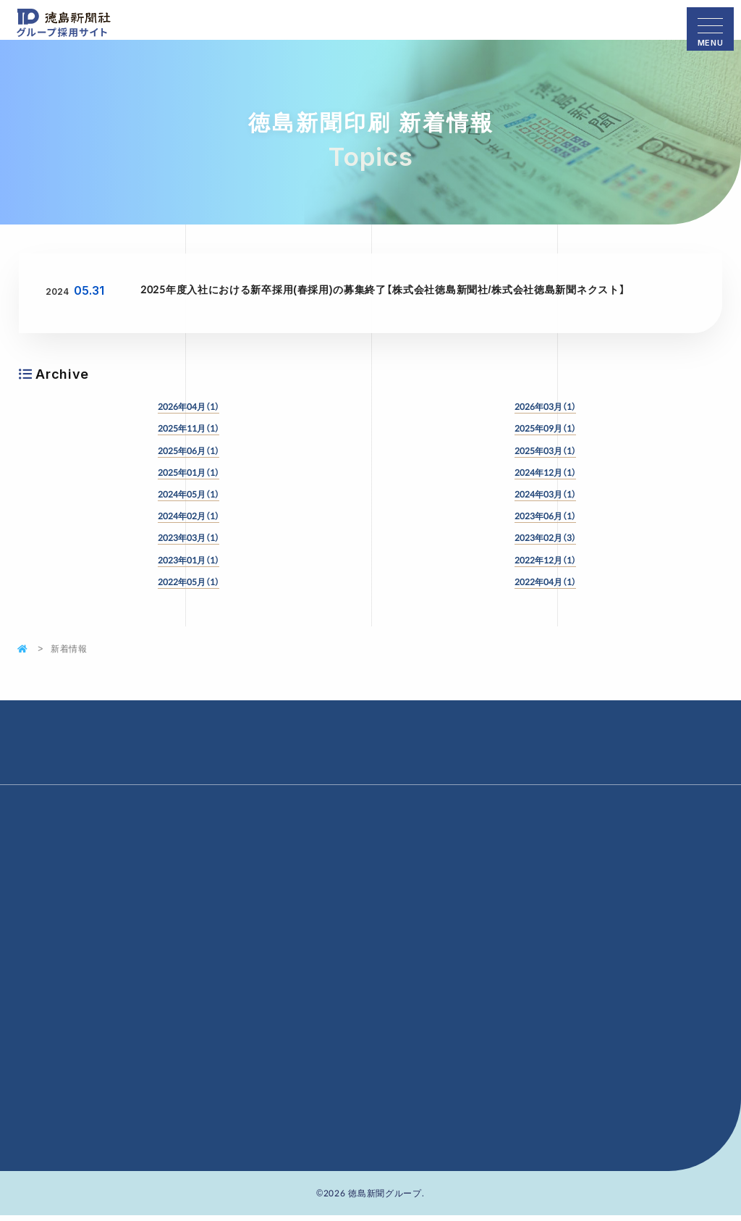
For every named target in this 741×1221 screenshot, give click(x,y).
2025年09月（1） (545, 428)
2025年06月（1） (188, 450)
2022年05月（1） (188, 581)
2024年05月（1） (188, 493)
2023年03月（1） (188, 537)
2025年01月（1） (188, 472)
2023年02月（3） (545, 537)
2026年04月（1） (188, 406)
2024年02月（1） (188, 515)
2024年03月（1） (545, 493)
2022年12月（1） (545, 559)
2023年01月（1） (188, 559)
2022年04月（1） (545, 581)
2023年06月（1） (545, 515)
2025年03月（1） (545, 450)
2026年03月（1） (545, 406)
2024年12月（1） (545, 472)
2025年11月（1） (188, 428)
